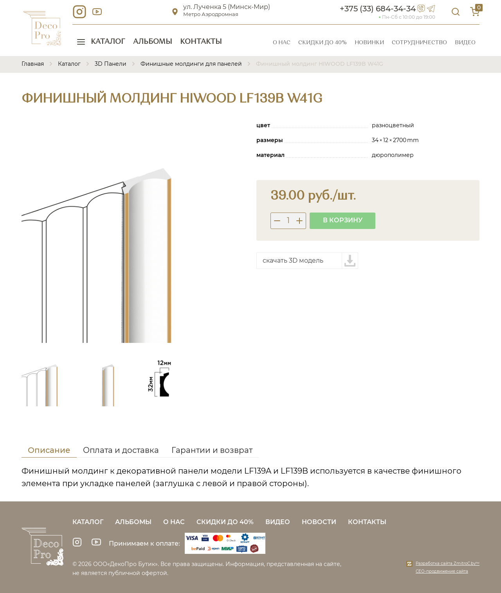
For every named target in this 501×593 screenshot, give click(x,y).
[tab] (49, 451)
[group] (133, 231)
